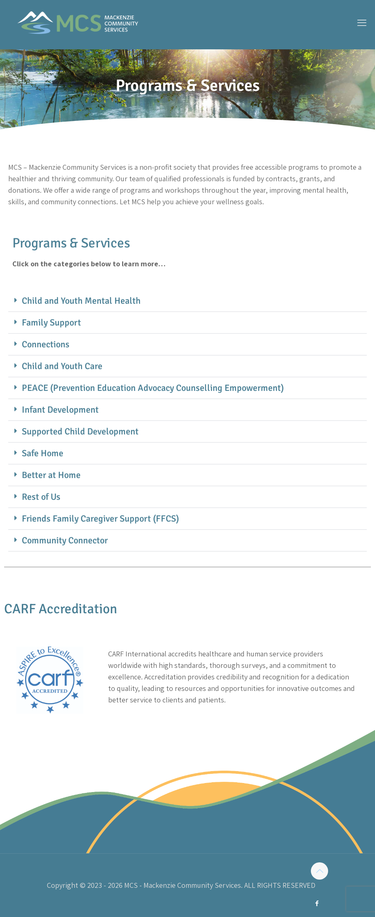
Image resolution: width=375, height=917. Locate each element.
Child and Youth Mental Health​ (81, 325)
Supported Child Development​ (80, 456)
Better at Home (51, 500)
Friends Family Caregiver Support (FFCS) (100, 543)
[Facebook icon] (317, 903)
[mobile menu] (362, 23)
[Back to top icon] (319, 871)
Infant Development (60, 434)
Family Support (51, 347)
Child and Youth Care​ (62, 391)
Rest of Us (41, 521)
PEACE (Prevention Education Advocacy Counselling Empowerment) (153, 412)
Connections (45, 369)
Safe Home (42, 478)
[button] (187, 326)
